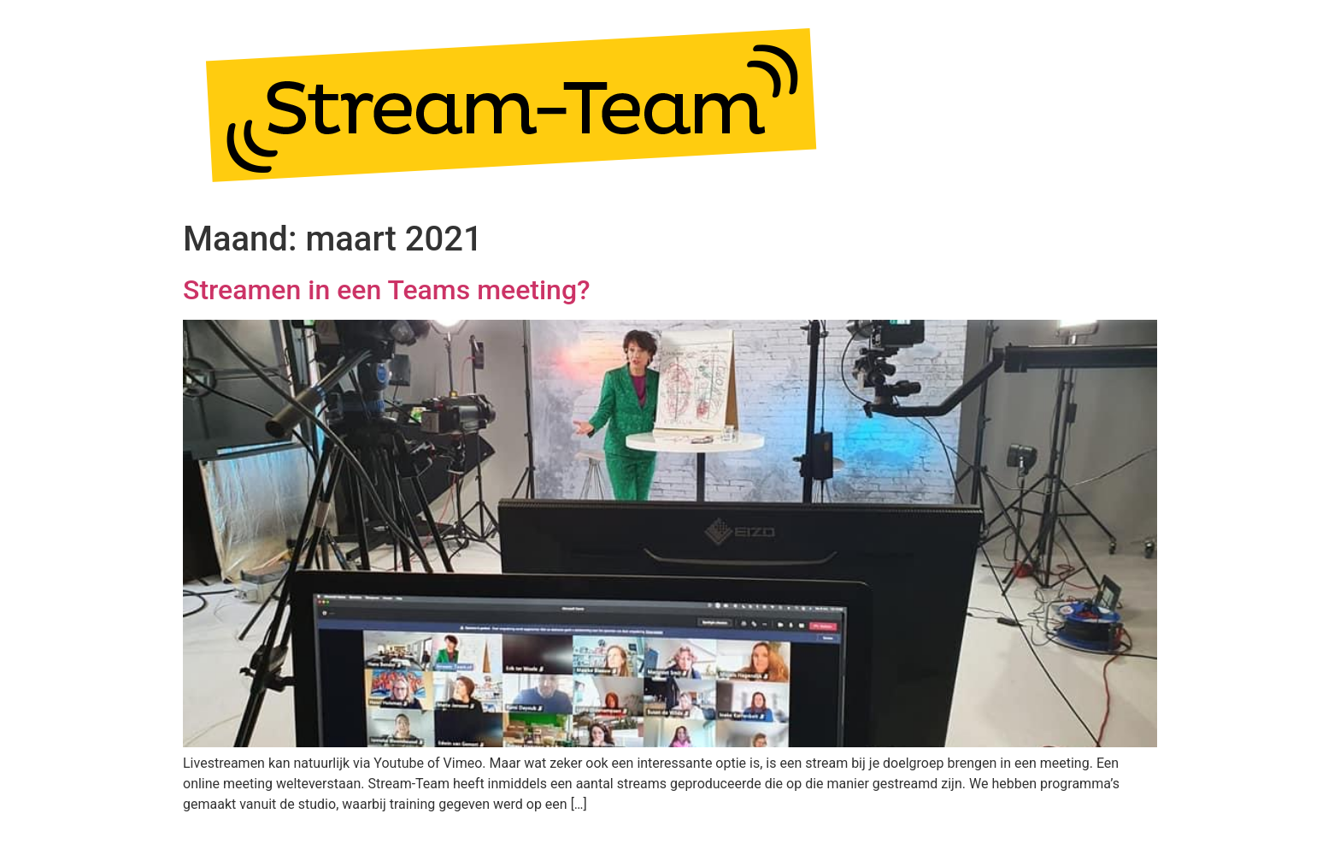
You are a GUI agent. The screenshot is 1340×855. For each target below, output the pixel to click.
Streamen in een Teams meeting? (387, 290)
